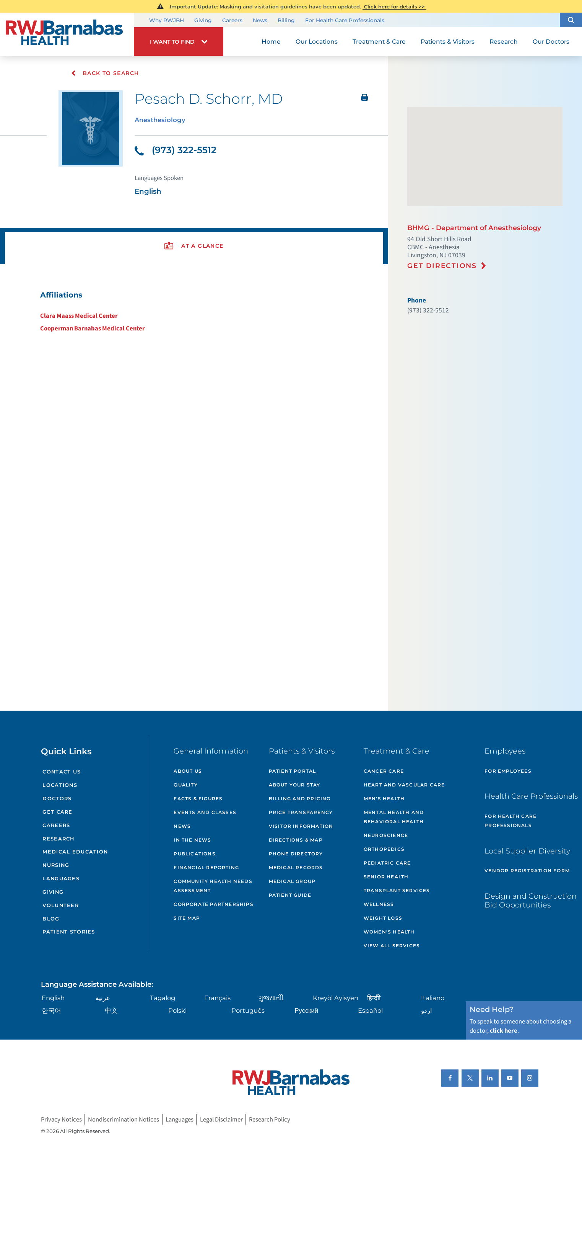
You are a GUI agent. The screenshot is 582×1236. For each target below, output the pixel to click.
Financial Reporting (206, 867)
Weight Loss (383, 918)
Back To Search (105, 73)
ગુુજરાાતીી (271, 998)
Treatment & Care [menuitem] (379, 41)
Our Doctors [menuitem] (551, 41)
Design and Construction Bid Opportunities (530, 900)
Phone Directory (296, 854)
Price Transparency (301, 812)
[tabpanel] (194, 311)
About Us (188, 771)
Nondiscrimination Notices (123, 1119)
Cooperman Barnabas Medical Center (92, 328)
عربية (103, 998)
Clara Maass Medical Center (79, 315)
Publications (194, 854)
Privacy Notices (61, 1119)
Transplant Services (397, 890)
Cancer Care (384, 771)
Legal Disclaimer (221, 1119)
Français (217, 998)
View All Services (392, 945)
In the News (192, 840)
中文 (111, 1010)
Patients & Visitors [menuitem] (448, 41)
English (53, 998)
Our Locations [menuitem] (317, 41)
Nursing (55, 865)
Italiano (432, 998)
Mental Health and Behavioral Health (394, 816)
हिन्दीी (373, 998)
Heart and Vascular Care (404, 785)
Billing (286, 20)
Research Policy (269, 1119)
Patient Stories (68, 932)
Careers (232, 20)
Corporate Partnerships (213, 904)
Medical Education (75, 852)
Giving (203, 20)
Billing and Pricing (300, 798)
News (260, 20)
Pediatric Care (387, 863)
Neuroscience (386, 835)
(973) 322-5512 (175, 149)
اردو (426, 1010)
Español (370, 1010)
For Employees (508, 771)
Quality (185, 785)
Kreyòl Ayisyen (335, 998)
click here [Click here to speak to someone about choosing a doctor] (503, 1030)
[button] (571, 20)
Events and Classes (205, 812)
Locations (59, 785)
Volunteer (60, 905)
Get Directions (442, 266)
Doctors (57, 798)
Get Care (57, 812)
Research (58, 839)
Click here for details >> (394, 6)
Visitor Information (301, 826)
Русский (306, 1010)
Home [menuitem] (271, 41)
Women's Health (389, 932)
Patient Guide (290, 895)
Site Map (187, 918)
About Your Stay (294, 785)
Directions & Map (296, 840)
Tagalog (162, 998)
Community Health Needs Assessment (213, 885)
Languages (61, 878)
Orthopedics (384, 849)
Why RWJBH (166, 20)
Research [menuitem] (503, 41)
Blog (50, 919)
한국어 (51, 1010)
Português (248, 1010)
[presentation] (194, 246)
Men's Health (384, 798)
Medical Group (292, 881)
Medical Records (296, 867)
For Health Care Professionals (344, 20)
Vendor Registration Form (527, 870)
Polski (177, 1010)
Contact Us (61, 772)
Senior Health (386, 877)
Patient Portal (292, 771)
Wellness (379, 904)
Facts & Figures (198, 798)
